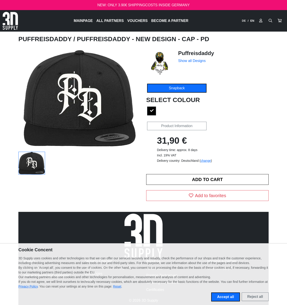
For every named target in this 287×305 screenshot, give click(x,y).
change (206, 160)
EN (252, 20)
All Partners (110, 21)
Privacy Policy (28, 286)
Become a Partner (170, 21)
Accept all (225, 297)
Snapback (177, 88)
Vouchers (137, 21)
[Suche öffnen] (270, 21)
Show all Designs (192, 61)
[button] (279, 21)
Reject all (255, 297)
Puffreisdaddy (45, 39)
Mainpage (83, 21)
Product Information (177, 126)
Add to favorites (207, 195)
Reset (117, 286)
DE (244, 20)
